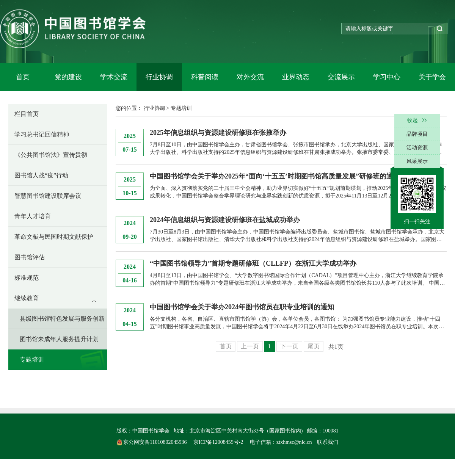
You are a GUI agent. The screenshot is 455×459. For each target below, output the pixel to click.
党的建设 (68, 77)
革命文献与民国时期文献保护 (53, 236)
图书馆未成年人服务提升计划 (59, 339)
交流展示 (341, 77)
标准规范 (26, 277)
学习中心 (386, 77)
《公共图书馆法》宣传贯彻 (50, 155)
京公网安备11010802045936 (152, 442)
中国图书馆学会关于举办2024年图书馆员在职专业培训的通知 (242, 307)
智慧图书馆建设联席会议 (47, 196)
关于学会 (432, 77)
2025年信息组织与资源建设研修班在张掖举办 (218, 132)
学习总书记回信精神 (41, 134)
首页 (23, 77)
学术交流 (113, 77)
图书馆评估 (29, 257)
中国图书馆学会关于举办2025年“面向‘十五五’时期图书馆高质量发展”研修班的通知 (275, 176)
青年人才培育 (32, 216)
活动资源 (417, 147)
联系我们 (327, 442)
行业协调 (159, 77)
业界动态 (295, 77)
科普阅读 (204, 77)
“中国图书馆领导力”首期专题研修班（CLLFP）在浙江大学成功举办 (253, 263)
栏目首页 (26, 114)
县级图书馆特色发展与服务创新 (62, 318)
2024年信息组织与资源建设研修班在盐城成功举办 (225, 220)
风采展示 (417, 161)
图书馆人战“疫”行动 (41, 175)
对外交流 (250, 77)
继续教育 (26, 298)
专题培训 (32, 359)
